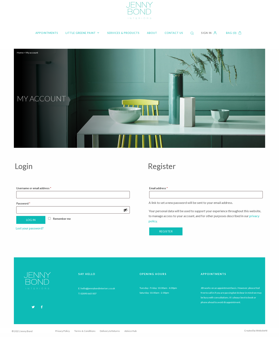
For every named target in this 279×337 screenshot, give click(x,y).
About (152, 32)
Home (20, 52)
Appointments (46, 32)
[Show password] (125, 210)
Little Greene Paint (83, 33)
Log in (30, 219)
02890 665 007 (88, 293)
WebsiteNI (261, 330)
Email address (164, 187)
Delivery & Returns (110, 330)
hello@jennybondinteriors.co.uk (98, 288)
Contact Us (174, 32)
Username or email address (39, 187)
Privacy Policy (62, 330)
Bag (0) (231, 32)
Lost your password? (30, 228)
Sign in (206, 32)
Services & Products (123, 32)
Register (166, 231)
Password (28, 203)
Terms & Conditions (85, 330)
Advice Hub (130, 330)
